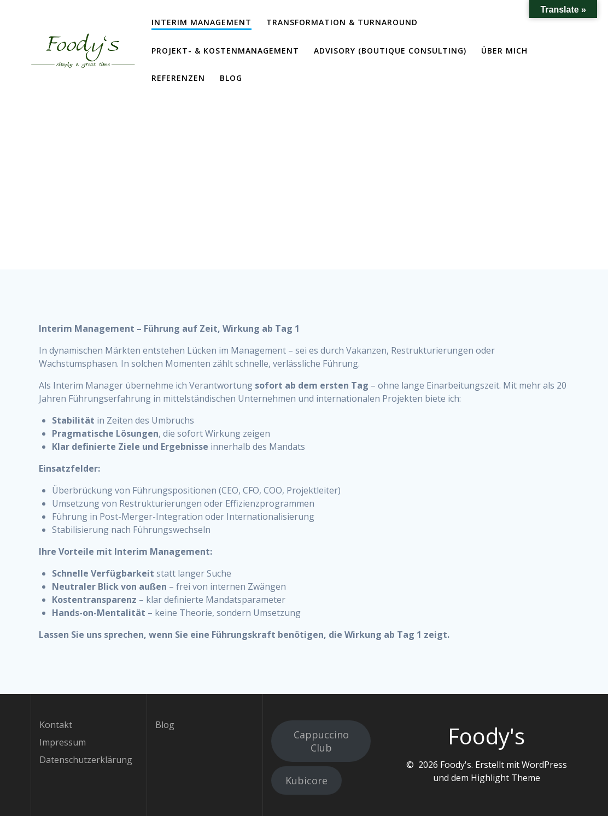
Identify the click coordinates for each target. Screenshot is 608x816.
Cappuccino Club (321, 741)
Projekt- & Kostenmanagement (225, 50)
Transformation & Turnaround (342, 22)
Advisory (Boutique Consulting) (390, 50)
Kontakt (55, 725)
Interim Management (201, 22)
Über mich (504, 50)
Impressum (62, 742)
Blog (231, 78)
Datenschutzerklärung (85, 760)
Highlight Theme (505, 778)
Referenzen (178, 78)
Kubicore (306, 780)
